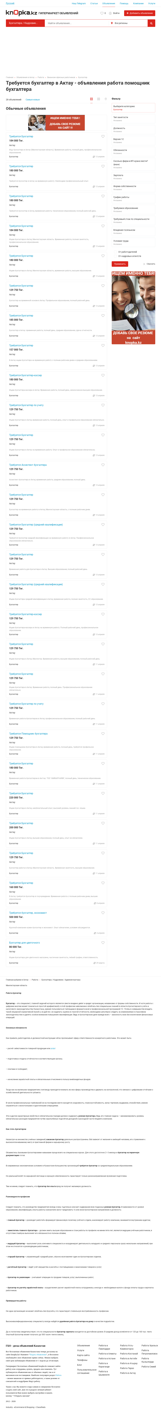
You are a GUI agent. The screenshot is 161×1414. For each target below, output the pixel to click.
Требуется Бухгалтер (21, 136)
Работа (35, 980)
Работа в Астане (107, 1358)
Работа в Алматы (108, 1353)
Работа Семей (149, 1366)
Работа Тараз (127, 1368)
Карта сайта (83, 1355)
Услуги (151, 3)
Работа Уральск (150, 1345)
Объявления (108, 3)
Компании (138, 3)
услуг (53, 1048)
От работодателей (124, 252)
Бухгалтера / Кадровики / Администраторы (61, 980)
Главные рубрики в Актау (17, 980)
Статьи (94, 3)
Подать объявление (38, 1354)
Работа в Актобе (128, 1358)
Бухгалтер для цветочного (24, 942)
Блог (79, 1365)
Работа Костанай (129, 1353)
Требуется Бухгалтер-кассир (25, 375)
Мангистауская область (16, 985)
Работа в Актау (128, 1373)
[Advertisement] (80, 50)
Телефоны (82, 1360)
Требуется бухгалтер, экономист (28, 912)
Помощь (124, 3)
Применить (120, 264)
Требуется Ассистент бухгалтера (28, 464)
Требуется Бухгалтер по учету (26, 405)
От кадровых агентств (126, 256)
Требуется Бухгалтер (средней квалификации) (36, 524)
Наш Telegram (79, 3)
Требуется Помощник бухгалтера (28, 733)
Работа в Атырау (129, 1363)
